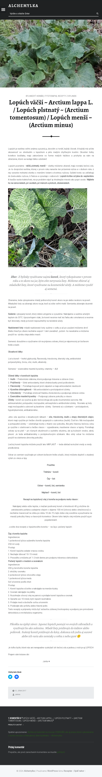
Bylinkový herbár (35, 96)
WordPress (52, 771)
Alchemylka (29, 771)
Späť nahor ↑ (80, 771)
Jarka (17, 694)
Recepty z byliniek (67, 96)
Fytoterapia (50, 96)
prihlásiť (61, 752)
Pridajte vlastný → (16, 725)
